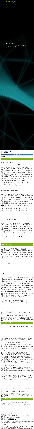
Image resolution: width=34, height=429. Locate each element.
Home (1, 151)
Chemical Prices (6, 151)
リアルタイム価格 (17, 154)
